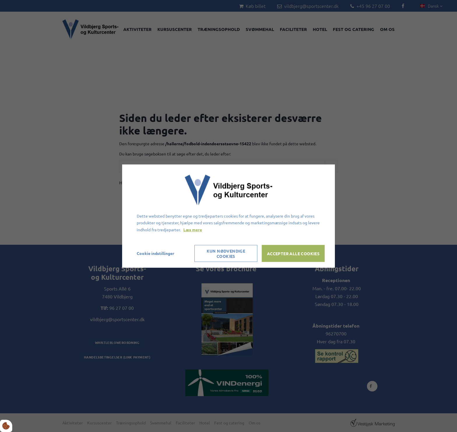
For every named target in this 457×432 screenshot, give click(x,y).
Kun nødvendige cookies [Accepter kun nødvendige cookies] (226, 253)
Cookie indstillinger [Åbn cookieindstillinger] (155, 253)
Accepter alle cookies (293, 253)
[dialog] (228, 215)
